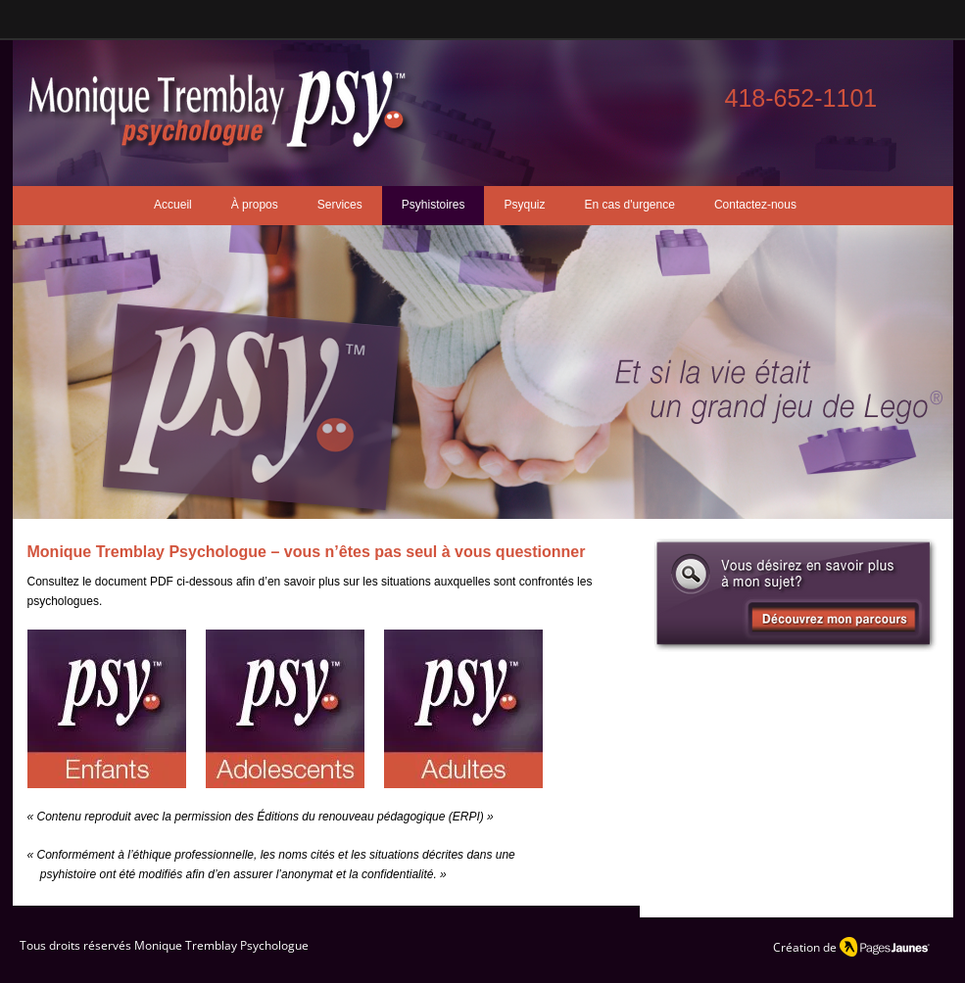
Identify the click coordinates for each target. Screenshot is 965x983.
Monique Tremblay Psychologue (221, 945)
